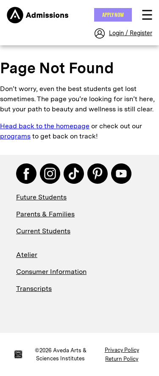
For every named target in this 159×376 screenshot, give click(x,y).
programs (15, 136)
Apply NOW (113, 14)
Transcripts (34, 289)
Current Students (43, 231)
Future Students (41, 197)
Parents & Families (45, 214)
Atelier (26, 255)
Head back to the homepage (44, 126)
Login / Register (130, 33)
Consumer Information (51, 272)
